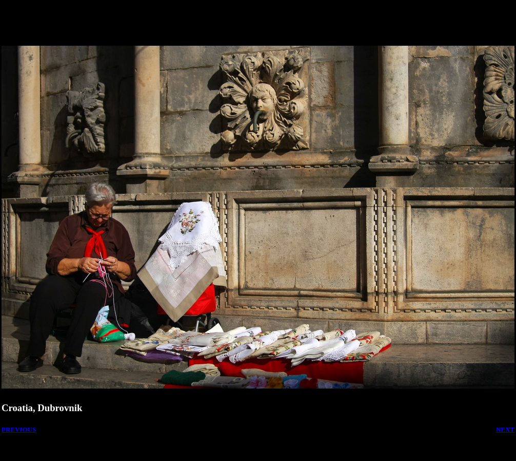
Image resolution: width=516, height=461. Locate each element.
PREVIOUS (19, 429)
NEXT (505, 429)
